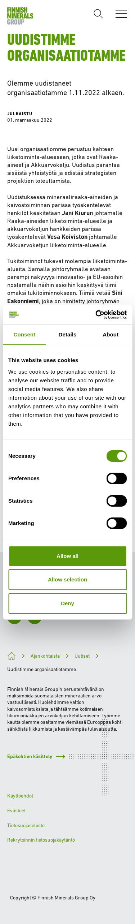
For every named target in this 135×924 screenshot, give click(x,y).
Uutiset (82, 656)
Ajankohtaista (45, 656)
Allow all (67, 556)
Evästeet (16, 810)
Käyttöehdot (20, 796)
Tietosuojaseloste (26, 825)
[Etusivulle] (20, 16)
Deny (67, 603)
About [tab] (110, 334)
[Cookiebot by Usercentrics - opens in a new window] (96, 314)
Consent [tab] (24, 334)
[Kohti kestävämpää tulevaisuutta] (11, 656)
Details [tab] (68, 334)
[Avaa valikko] (121, 13)
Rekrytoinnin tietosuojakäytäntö (41, 840)
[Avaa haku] (98, 13)
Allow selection (67, 579)
